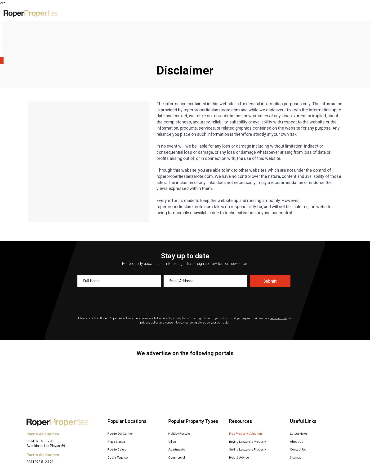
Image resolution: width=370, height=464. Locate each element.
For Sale (236, 13)
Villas (173, 409)
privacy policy (149, 290)
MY (321, 2)
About (312, 13)
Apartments (177, 416)
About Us (297, 409)
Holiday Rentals (181, 401)
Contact (332, 13)
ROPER (280, 2)
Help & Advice (241, 424)
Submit (270, 248)
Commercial (178, 424)
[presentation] (185, 270)
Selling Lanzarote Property (251, 416)
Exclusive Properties (203, 13)
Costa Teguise (119, 424)
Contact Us (299, 416)
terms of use (278, 286)
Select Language (353, 2)
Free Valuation (264, 13)
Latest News (300, 401)
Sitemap (297, 424)
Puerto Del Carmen (123, 401)
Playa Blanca (118, 409)
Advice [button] (292, 13)
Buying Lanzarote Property (251, 409)
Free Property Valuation (248, 401)
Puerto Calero (118, 416)
